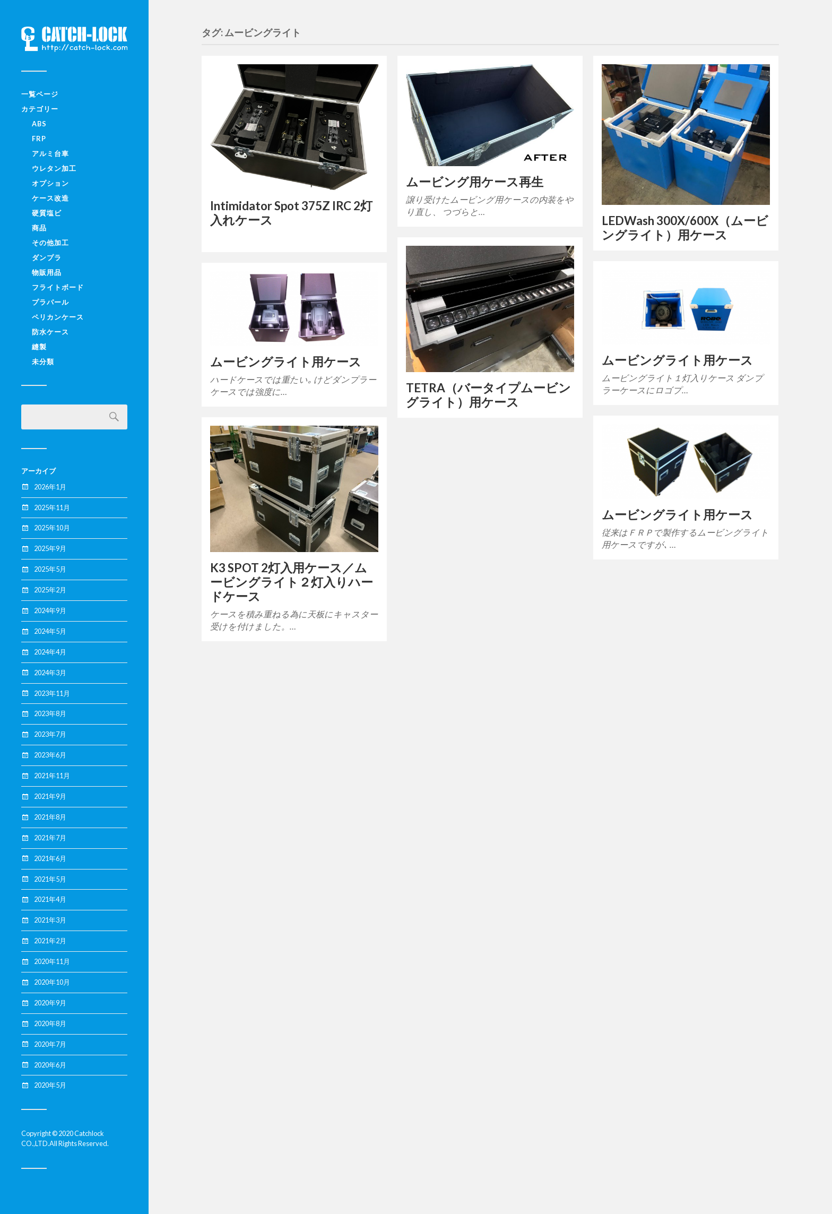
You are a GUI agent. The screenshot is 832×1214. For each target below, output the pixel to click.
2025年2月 (50, 590)
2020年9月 (50, 1002)
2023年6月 (50, 755)
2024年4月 (50, 652)
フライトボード (58, 287)
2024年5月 (50, 631)
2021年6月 (50, 858)
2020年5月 (50, 1085)
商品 (39, 227)
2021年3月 (50, 920)
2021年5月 (50, 879)
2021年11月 (52, 775)
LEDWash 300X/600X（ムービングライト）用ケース (685, 227)
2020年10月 (52, 982)
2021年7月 (50, 837)
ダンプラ (47, 257)
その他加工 (50, 242)
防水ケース (50, 332)
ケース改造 (50, 198)
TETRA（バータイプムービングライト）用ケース (488, 395)
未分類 (43, 361)
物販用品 (47, 272)
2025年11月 (52, 507)
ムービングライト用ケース (677, 360)
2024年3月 (50, 672)
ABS (39, 123)
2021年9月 (50, 796)
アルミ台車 (50, 153)
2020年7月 (50, 1044)
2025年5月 (50, 569)
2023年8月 (50, 713)
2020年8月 (50, 1023)
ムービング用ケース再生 (474, 182)
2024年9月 (50, 610)
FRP (39, 138)
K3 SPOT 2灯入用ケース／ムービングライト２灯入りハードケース (291, 582)
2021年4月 (50, 899)
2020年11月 (52, 961)
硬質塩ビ (47, 213)
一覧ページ (39, 94)
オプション (50, 183)
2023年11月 (52, 693)
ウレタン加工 (54, 168)
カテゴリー (39, 109)
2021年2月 (50, 940)
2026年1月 (50, 487)
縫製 (39, 346)
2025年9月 (50, 548)
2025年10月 (52, 527)
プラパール (50, 302)
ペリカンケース (58, 317)
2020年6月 (50, 1065)
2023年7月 (50, 734)
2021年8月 (50, 817)
